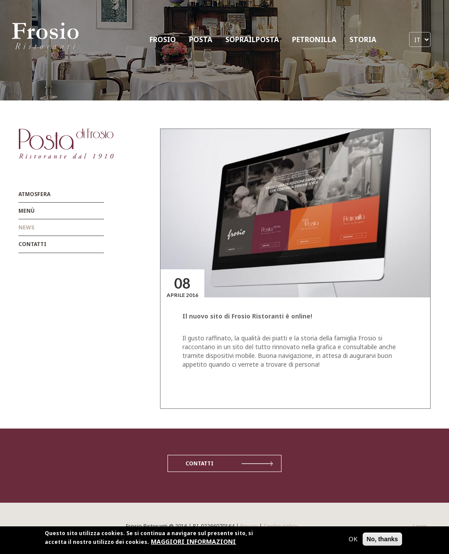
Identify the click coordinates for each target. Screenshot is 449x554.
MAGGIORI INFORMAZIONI (193, 542)
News (26, 227)
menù (26, 210)
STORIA (362, 39)
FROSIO (163, 39)
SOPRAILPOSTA (252, 39)
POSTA (200, 39)
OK (353, 540)
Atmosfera (34, 194)
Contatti (32, 244)
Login (420, 526)
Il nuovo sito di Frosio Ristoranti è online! (247, 316)
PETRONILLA (314, 39)
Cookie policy (280, 526)
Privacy (249, 526)
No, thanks (382, 539)
